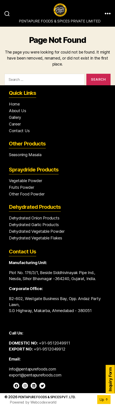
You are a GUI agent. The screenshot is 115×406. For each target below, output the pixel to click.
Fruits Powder (21, 187)
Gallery (15, 117)
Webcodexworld (43, 402)
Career (15, 124)
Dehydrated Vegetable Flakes (35, 238)
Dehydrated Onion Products (34, 218)
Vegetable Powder (25, 180)
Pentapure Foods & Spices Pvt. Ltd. (47, 397)
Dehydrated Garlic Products (34, 224)
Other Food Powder (26, 194)
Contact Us (19, 130)
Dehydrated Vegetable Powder (37, 231)
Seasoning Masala (25, 154)
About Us (17, 110)
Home (14, 104)
